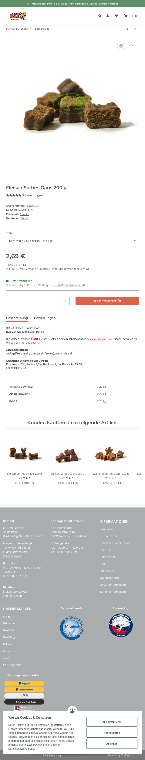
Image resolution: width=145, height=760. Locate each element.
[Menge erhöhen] (65, 301)
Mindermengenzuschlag (74, 269)
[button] (100, 16)
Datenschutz (108, 557)
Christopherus (12, 665)
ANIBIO (7, 616)
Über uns (105, 550)
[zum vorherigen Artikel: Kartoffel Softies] (127, 29)
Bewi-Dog (9, 637)
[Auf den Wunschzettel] (131, 46)
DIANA (7, 644)
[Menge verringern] (10, 301)
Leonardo (9, 651)
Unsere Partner (109, 536)
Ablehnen (110, 743)
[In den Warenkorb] (107, 301)
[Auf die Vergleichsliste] (121, 46)
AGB (102, 564)
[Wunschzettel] (116, 16)
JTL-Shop (125, 755)
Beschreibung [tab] (17, 318)
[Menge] (37, 301)
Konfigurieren (111, 732)
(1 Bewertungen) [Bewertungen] (24, 195)
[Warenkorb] (131, 16)
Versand (31, 269)
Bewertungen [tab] (45, 318)
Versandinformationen (114, 584)
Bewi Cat (8, 630)
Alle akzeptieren (110, 721)
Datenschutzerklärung (22, 748)
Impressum (107, 570)
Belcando (9, 623)
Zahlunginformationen (114, 591)
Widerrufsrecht (109, 577)
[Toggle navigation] (5, 13)
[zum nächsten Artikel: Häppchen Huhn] (135, 29)
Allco (6, 658)
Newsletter (106, 529)
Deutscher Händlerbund (115, 543)
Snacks (24, 214)
